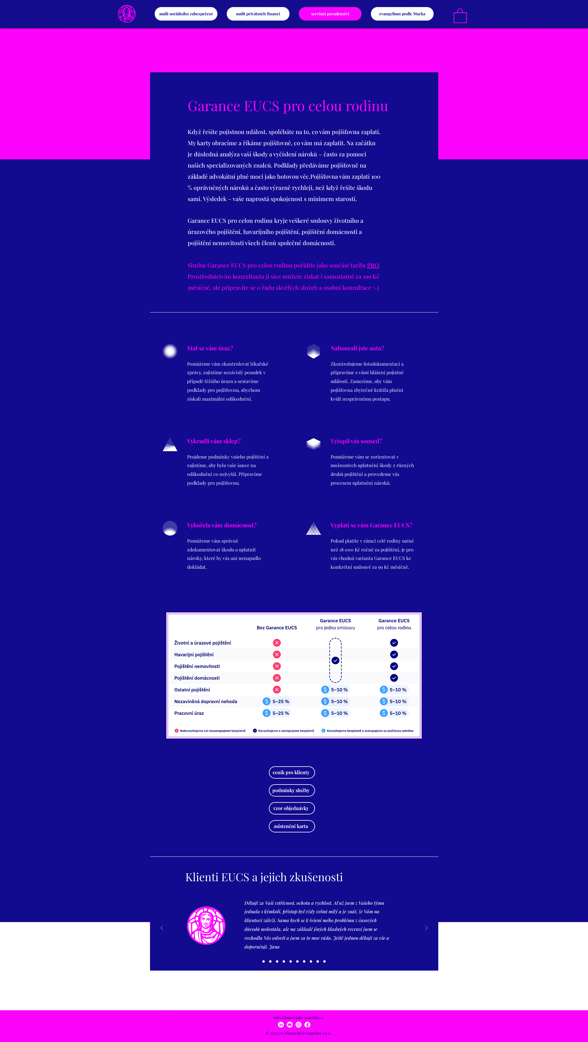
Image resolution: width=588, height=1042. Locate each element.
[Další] (426, 928)
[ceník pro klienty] (292, 772)
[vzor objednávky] (292, 808)
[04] (284, 961)
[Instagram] (299, 1025)
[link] (460, 15)
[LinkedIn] (281, 1025)
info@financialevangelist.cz (298, 1017)
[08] (311, 961)
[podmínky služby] (292, 790)
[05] (290, 961)
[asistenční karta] (292, 826)
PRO (373, 265)
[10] (324, 961)
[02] (270, 961)
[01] (263, 961)
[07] (304, 961)
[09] (318, 961)
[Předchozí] (162, 928)
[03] (277, 961)
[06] (297, 961)
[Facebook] (307, 1025)
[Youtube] (290, 1025)
